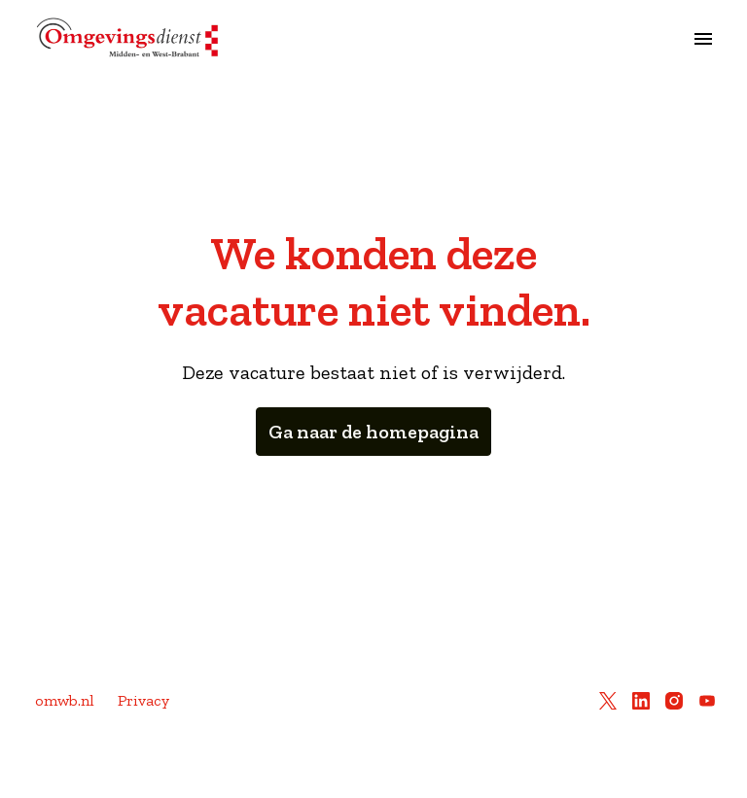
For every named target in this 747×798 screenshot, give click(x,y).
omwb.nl (64, 700)
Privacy (143, 700)
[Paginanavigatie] (703, 38)
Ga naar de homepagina (373, 431)
